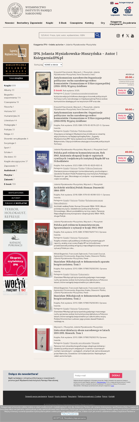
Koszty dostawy (61, 396)
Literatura (9, 120)
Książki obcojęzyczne (14, 161)
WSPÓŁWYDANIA (15, 193)
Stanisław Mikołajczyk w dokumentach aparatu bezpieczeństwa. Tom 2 (81, 297)
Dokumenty (84, 274)
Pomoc (105, 396)
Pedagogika (9, 125)
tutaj (112, 386)
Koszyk (51, 396)
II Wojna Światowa (94, 168)
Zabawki (8, 179)
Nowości (9, 23)
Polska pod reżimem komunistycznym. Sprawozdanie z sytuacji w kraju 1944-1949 (78, 226)
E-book (8, 184)
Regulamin (72, 396)
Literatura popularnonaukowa (84, 93)
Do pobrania (129, 23)
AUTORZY (16, 198)
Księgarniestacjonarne (116, 23)
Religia (7, 134)
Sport (7, 147)
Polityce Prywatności (70, 414)
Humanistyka (10, 116)
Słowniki (95, 343)
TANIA (16, 78)
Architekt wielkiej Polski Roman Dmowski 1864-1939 (79, 189)
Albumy (7, 90)
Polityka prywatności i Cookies (89, 396)
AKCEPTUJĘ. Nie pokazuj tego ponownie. (69, 418)
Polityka (8, 129)
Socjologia (9, 143)
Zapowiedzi (36, 23)
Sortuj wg (38, 65)
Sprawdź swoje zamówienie (36, 396)
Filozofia (8, 107)
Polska (81, 168)
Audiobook (9, 170)
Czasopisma (76, 23)
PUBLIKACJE (16, 203)
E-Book (63, 23)
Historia (8, 111)
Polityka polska (85, 131)
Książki (49, 23)
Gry (103, 23)
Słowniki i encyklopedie (15, 138)
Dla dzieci (8, 156)
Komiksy (89, 23)
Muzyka (8, 175)
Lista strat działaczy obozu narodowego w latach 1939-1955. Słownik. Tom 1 (82, 331)
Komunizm (83, 238)
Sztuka (7, 152)
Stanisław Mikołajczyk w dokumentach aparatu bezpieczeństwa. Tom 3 (81, 263)
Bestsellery (23, 23)
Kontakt (112, 396)
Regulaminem (101, 382)
